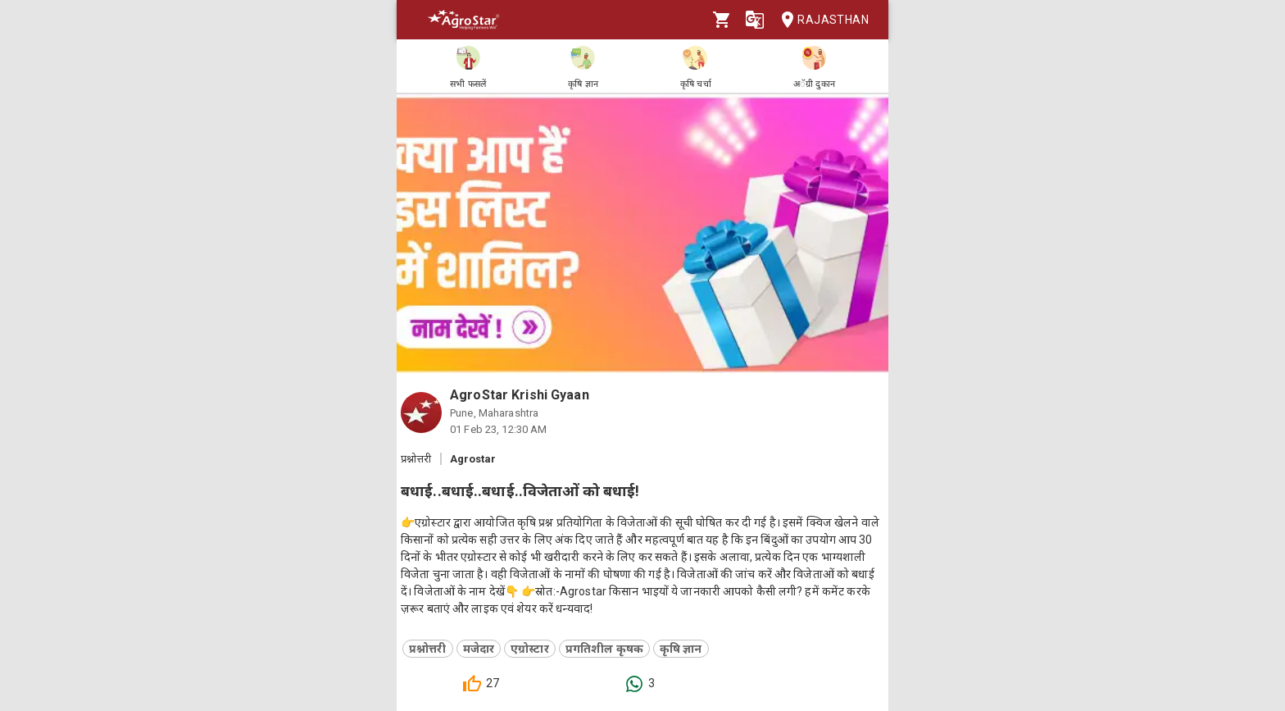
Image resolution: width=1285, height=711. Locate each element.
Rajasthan (820, 20)
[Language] (754, 19)
